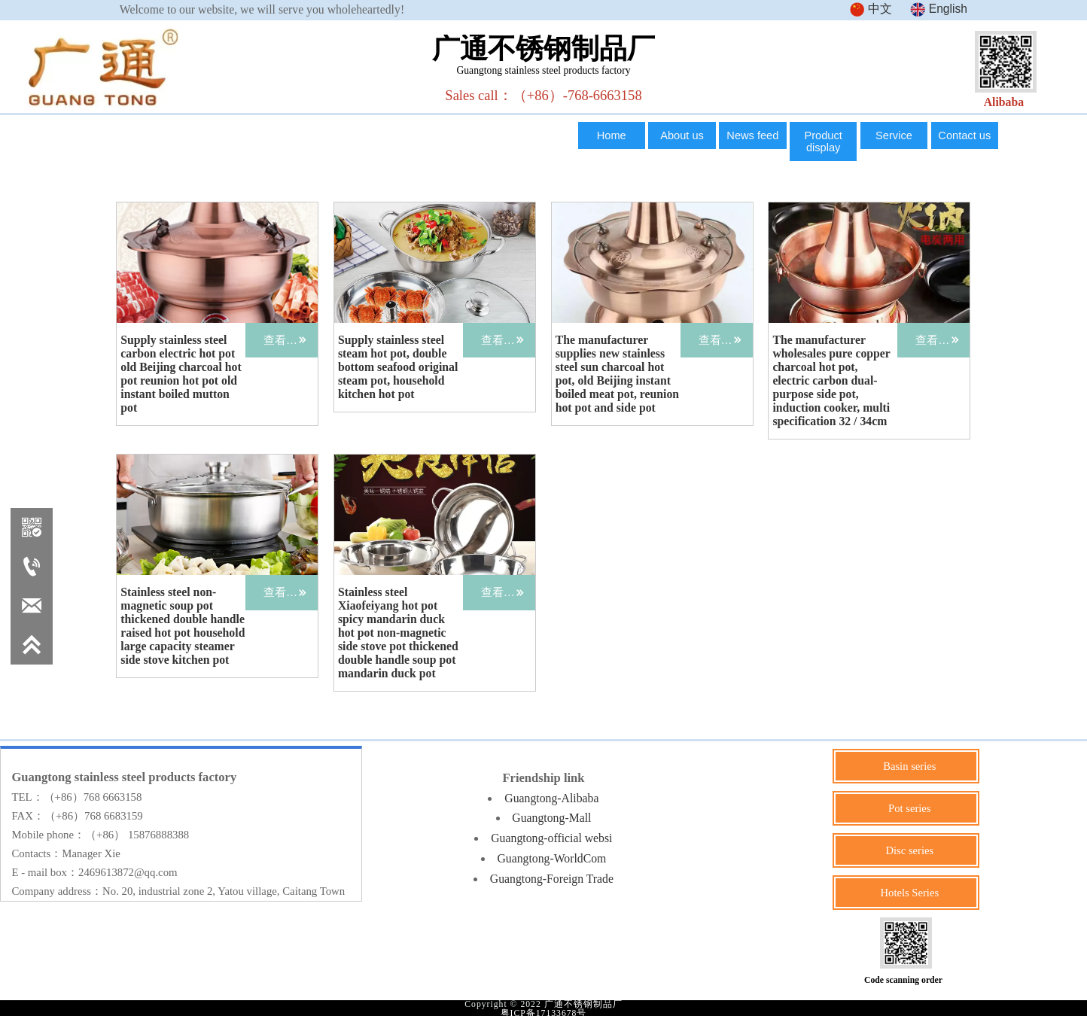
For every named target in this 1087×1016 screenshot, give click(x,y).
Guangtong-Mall (552, 816)
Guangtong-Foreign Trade (552, 876)
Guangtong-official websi (552, 836)
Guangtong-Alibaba (551, 796)
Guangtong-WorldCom (551, 856)
